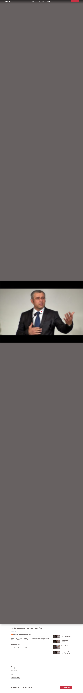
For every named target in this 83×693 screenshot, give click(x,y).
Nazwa (12, 667)
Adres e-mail (14, 671)
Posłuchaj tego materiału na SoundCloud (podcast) (21, 634)
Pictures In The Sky (64, 635)
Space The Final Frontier (65, 645)
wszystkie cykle (66, 687)
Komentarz (13, 663)
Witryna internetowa (15, 674)
